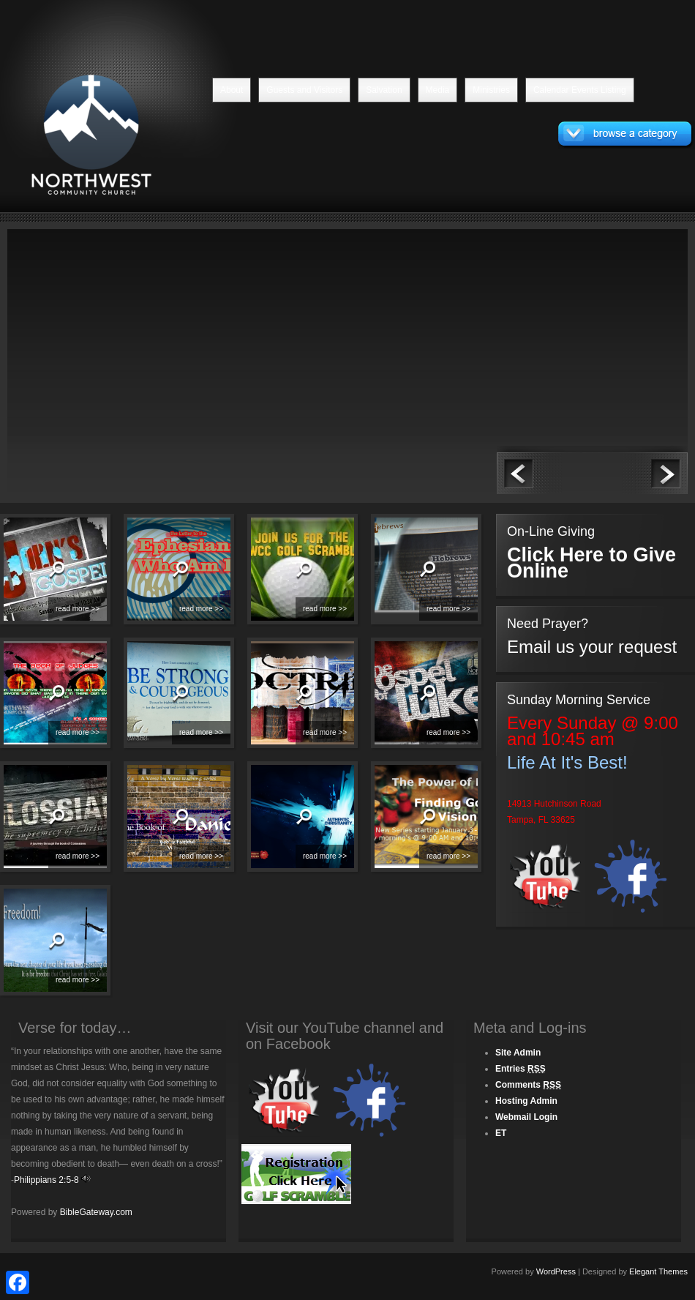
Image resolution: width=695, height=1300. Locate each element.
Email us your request (592, 647)
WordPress (556, 1271)
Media (438, 90)
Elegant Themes (658, 1271)
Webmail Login (526, 1117)
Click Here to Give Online (591, 563)
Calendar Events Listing (579, 90)
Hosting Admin (526, 1101)
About (231, 90)
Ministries (491, 90)
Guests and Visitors (304, 90)
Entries (520, 1069)
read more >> (77, 609)
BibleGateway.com (96, 1212)
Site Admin (518, 1052)
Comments (528, 1085)
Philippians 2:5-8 (46, 1180)
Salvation (384, 90)
